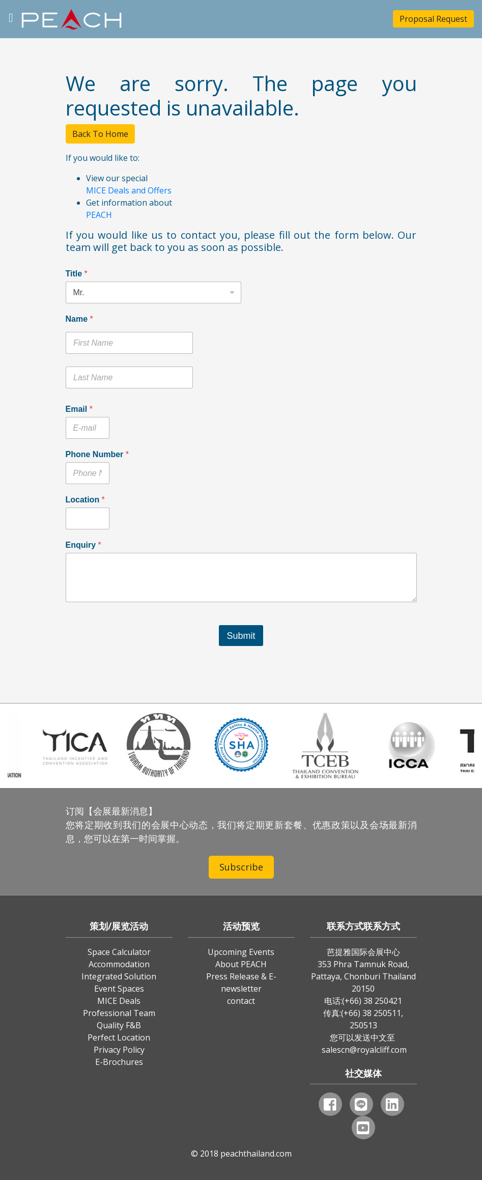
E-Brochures (119, 1061)
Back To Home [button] (100, 133)
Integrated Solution (118, 976)
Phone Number (97, 454)
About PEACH (241, 964)
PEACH (99, 214)
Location (85, 499)
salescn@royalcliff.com (364, 1049)
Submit (240, 636)
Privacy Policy (119, 1049)
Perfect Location (119, 1037)
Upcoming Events (241, 952)
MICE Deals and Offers (129, 190)
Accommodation (119, 964)
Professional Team (119, 1013)
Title (77, 273)
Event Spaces (119, 988)
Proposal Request (433, 18)
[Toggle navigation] (11, 16)
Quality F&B (119, 1025)
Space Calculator (119, 952)
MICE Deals (118, 1000)
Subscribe (241, 867)
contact (241, 1000)
